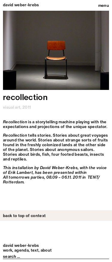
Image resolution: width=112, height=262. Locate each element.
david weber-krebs (21, 5)
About (46, 250)
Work (7, 250)
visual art (11, 107)
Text (35, 250)
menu (103, 5)
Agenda (21, 250)
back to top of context (24, 215)
